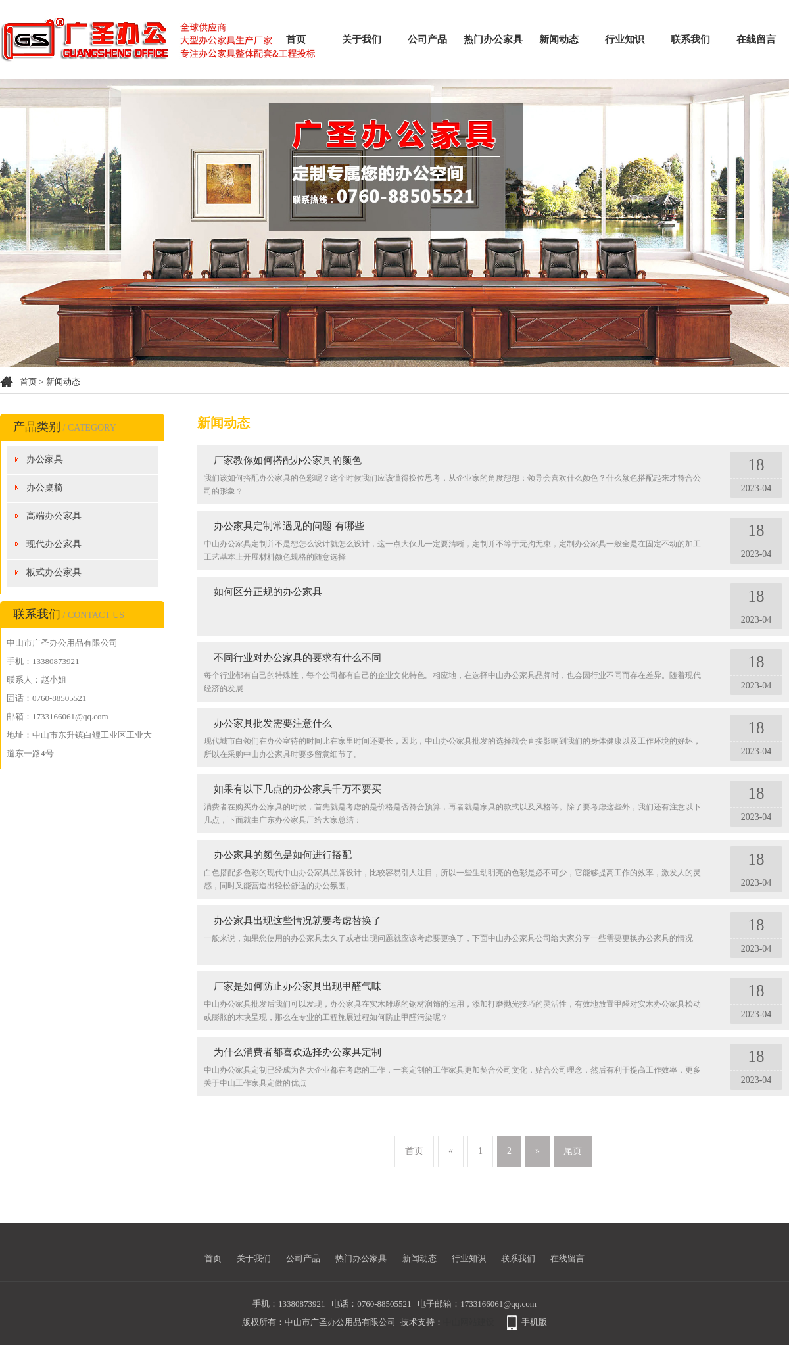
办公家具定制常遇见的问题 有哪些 (289, 526)
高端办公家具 (54, 516)
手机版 (534, 1322)
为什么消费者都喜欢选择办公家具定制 (297, 1052)
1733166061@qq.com (498, 1304)
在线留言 (756, 39)
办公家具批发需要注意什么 (273, 723)
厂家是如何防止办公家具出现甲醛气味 (297, 986)
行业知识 (624, 39)
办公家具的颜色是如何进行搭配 (283, 855)
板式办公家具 (54, 572)
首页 (296, 39)
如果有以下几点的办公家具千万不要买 (297, 789)
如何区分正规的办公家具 (268, 592)
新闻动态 (559, 39)
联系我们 (690, 39)
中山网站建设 (468, 1322)
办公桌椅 (44, 488)
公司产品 (427, 39)
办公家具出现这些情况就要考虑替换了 (297, 920)
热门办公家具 (493, 39)
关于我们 (361, 39)
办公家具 (44, 459)
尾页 (572, 1151)
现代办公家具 (54, 544)
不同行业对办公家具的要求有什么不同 (297, 657)
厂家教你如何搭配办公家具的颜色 (288, 460)
